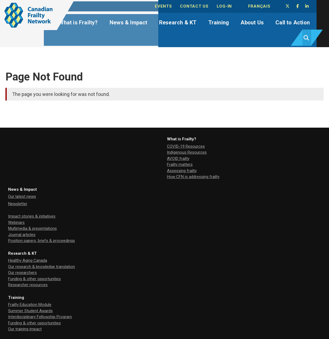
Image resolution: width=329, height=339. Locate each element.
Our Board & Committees (136, 199)
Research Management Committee (145, 206)
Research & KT (179, 21)
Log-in (233, 6)
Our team (122, 193)
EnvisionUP (123, 280)
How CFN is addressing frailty (34, 159)
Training (216, 21)
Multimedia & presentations (138, 161)
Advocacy (229, 193)
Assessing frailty (23, 153)
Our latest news (128, 129)
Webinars (122, 155)
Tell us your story (235, 199)
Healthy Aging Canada (239, 129)
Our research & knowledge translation (253, 135)
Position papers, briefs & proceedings (147, 173)
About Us (247, 21)
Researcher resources (240, 153)
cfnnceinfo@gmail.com (26, 311)
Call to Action (285, 21)
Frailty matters (21, 147)
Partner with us (233, 211)
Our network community (135, 225)
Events (174, 6)
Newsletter (123, 136)
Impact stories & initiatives (138, 149)
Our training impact (25, 217)
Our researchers (234, 141)
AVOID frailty (19, 141)
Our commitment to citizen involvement (149, 231)
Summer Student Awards (30, 199)
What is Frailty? (84, 21)
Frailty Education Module (29, 193)
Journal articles (128, 167)
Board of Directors (130, 212)
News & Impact (132, 21)
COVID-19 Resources (27, 129)
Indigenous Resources (28, 135)
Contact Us (204, 6)
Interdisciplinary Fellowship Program (40, 205)
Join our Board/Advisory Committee (252, 205)
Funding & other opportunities (246, 147)
